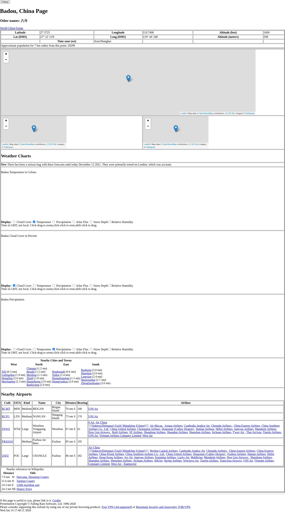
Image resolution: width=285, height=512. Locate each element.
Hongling (7, 378)
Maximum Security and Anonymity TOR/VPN (163, 507)
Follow (5, 2)
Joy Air (128, 457)
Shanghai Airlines (177, 432)
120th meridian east (28, 485)
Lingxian (86, 376)
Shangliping (34, 381)
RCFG (6, 416)
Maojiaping (8, 381)
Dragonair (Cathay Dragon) (178, 429)
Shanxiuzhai (88, 379)
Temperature (44, 222)
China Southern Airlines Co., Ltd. (145, 454)
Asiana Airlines (173, 425)
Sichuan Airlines (221, 432)
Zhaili (30, 378)
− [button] (6, 60)
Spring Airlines (173, 460)
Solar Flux (82, 222)
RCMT (6, 408)
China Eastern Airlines (247, 425)
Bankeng (86, 370)
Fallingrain (250, 113)
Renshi (31, 371)
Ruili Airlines (120, 432)
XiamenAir (130, 463)
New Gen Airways (99, 432)
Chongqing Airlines (148, 429)
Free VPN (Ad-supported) (117, 507)
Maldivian (197, 457)
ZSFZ (5, 455)
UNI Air (93, 408)
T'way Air (238, 432)
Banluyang (33, 384)
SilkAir (158, 460)
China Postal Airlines (111, 454)
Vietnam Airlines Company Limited (120, 435)
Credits (56, 500)
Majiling (32, 374)
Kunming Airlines (165, 457)
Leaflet (183, 113)
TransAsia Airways (231, 460)
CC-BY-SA (230, 113)
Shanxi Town (24, 489)
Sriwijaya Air (191, 460)
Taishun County (26, 481)
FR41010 (7, 441)
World (3, 28)
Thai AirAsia (253, 432)
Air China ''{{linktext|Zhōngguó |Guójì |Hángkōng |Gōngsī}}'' (118, 424)
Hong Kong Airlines (111, 457)
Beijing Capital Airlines (164, 450)
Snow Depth (100, 222)
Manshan (86, 373)
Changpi (31, 368)
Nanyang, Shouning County (33, 477)
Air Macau (156, 425)
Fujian (19, 28)
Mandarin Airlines (265, 429)
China (11, 28)
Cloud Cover (24, 222)
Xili (4, 371)
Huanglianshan (60, 378)
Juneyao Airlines (244, 429)
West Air (147, 435)
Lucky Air (183, 457)
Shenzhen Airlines (199, 432)
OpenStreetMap (206, 113)
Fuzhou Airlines (236, 454)
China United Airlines (123, 429)
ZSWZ (6, 429)
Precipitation (63, 222)
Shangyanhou (60, 381)
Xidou (55, 374)
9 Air (91, 422)
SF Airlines (135, 432)
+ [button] (6, 54)
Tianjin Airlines (272, 432)
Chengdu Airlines (221, 425)
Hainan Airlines (205, 429)
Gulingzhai (8, 374)
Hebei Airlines (224, 429)
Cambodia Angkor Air (197, 425)
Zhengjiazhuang (90, 383)
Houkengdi (58, 371)
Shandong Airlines (155, 432)
